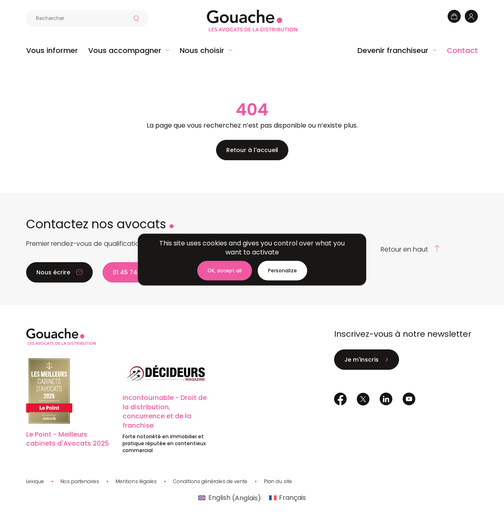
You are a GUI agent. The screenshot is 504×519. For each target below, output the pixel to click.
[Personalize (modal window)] (282, 270)
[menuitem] (229, 498)
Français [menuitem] (292, 497)
